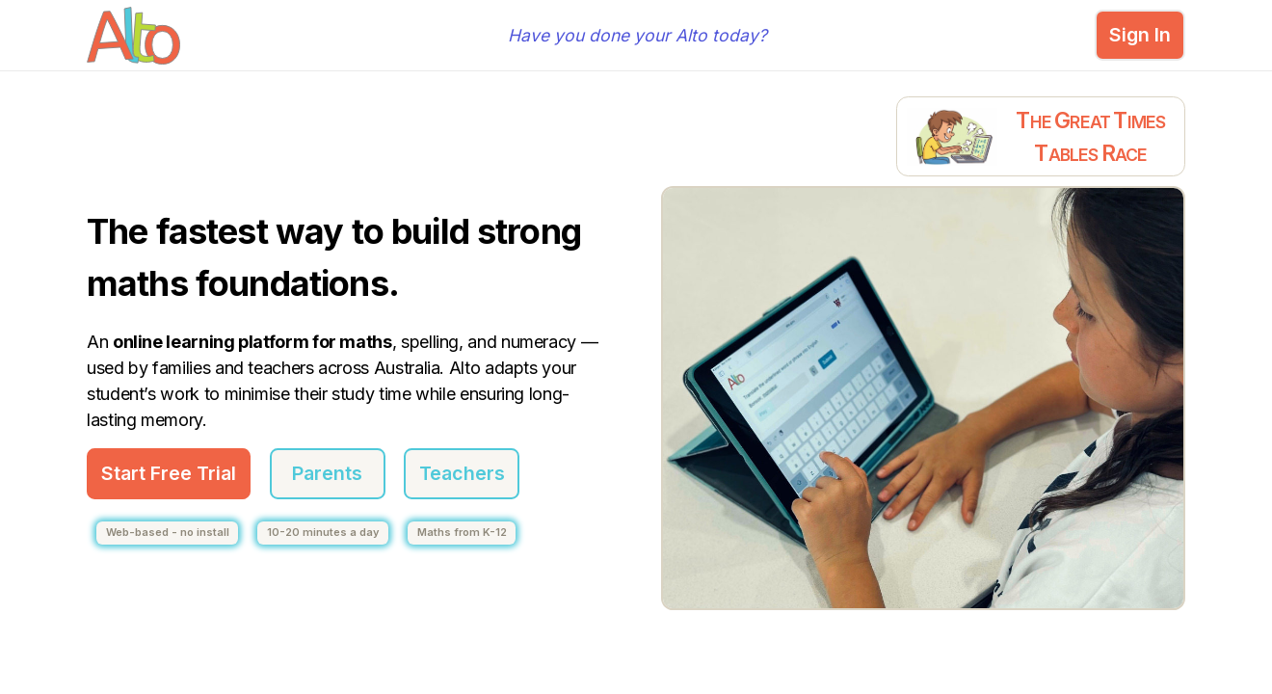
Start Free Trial (168, 473)
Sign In (1140, 34)
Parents (327, 473)
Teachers (462, 473)
